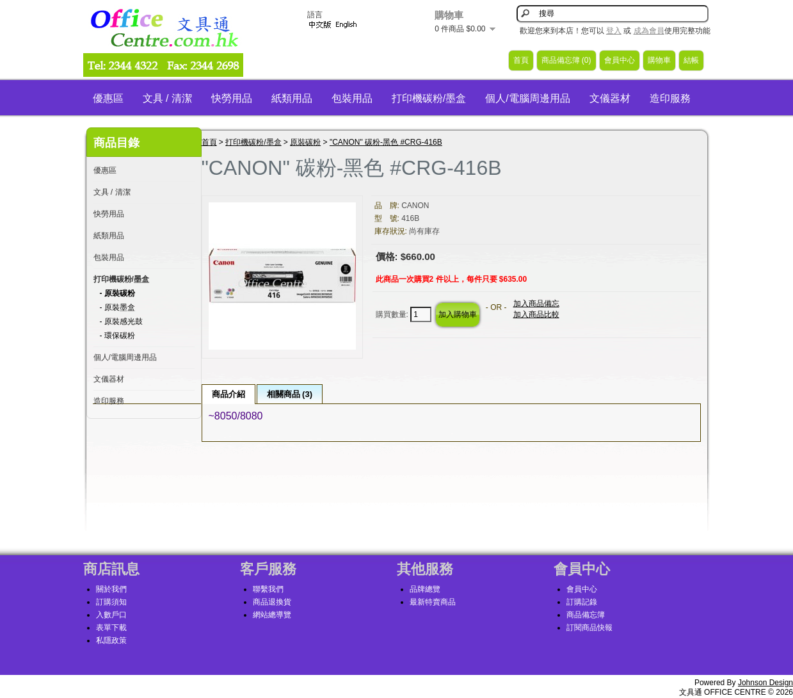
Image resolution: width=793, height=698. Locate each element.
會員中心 (619, 60)
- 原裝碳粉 (117, 293)
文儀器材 (609, 98)
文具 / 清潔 (167, 98)
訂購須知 (111, 601)
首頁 (521, 60)
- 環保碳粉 (117, 335)
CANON (415, 205)
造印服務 (670, 98)
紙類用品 (291, 98)
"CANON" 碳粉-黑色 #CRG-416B (386, 142)
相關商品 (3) (290, 394)
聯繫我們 (268, 589)
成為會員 (649, 30)
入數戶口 (111, 614)
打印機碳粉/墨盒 (429, 98)
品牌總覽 (425, 589)
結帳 (691, 60)
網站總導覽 (272, 614)
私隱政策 (111, 640)
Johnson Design (765, 682)
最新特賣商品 (433, 601)
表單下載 (111, 627)
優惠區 (108, 98)
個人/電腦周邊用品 (527, 98)
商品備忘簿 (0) (566, 60)
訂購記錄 (581, 601)
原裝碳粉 (305, 142)
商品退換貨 (272, 601)
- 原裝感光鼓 (121, 321)
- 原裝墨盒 (117, 307)
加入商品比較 (536, 314)
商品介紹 (228, 394)
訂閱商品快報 (589, 627)
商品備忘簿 (585, 614)
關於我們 (111, 589)
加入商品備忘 (536, 303)
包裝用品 (352, 98)
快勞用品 (231, 98)
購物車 (659, 60)
